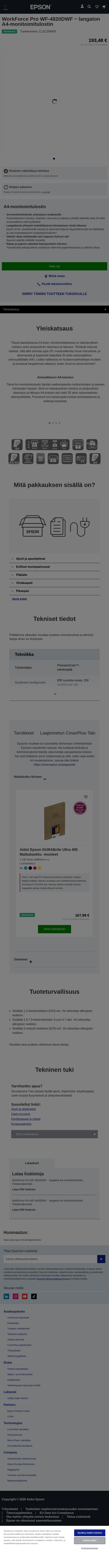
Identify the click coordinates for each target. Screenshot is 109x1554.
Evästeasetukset (89, 1548)
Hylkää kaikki (90, 1540)
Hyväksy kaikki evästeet (90, 1533)
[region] (54, 1539)
